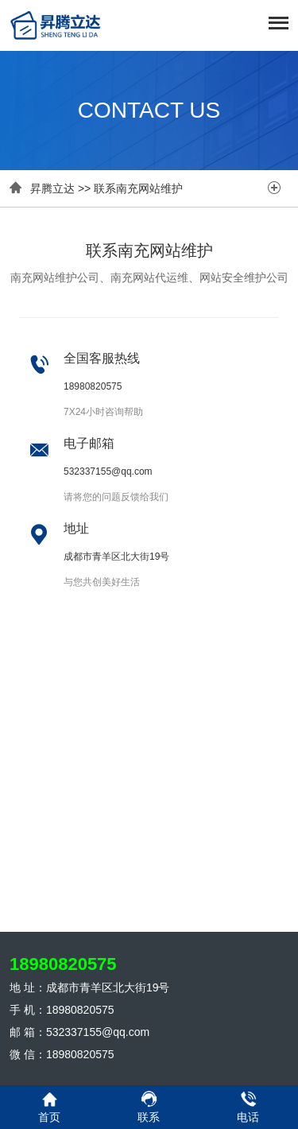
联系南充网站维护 (138, 188)
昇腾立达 (52, 188)
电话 (248, 1106)
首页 (49, 1106)
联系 (149, 1106)
